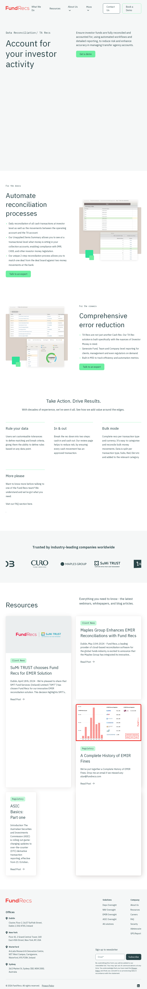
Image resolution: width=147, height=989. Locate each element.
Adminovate (135, 928)
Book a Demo (129, 8)
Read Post (17, 699)
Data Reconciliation (21, 32)
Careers (134, 914)
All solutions (108, 924)
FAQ (132, 919)
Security (134, 924)
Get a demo (86, 54)
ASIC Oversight (110, 919)
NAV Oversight (109, 909)
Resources (55, 8)
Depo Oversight (110, 905)
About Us (73, 8)
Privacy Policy (48, 985)
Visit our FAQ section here (19, 503)
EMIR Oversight (110, 914)
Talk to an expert (18, 274)
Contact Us (111, 8)
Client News (18, 660)
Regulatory (18, 799)
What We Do (36, 8)
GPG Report (135, 933)
